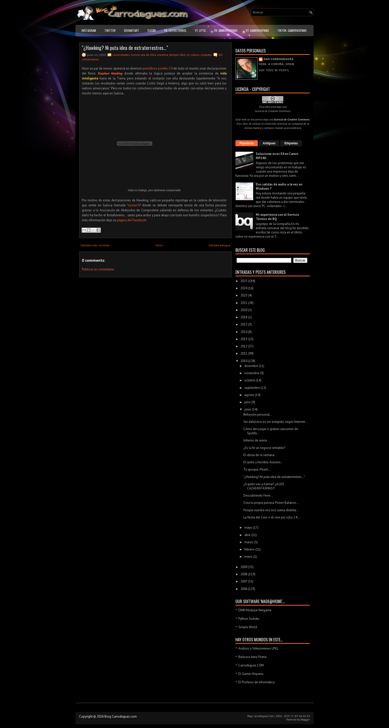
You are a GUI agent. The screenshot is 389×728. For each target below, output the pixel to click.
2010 (244, 361)
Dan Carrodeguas (278, 59)
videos (195, 55)
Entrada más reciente (95, 245)
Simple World (247, 627)
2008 (244, 574)
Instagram (89, 30)
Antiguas (269, 143)
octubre (250, 380)
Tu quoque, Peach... (257, 469)
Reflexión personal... (257, 414)
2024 (244, 288)
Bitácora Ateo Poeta (252, 657)
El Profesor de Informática (256, 682)
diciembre (251, 366)
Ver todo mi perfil (274, 70)
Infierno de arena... (256, 440)
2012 (244, 346)
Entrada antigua (219, 245)
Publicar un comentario (98, 269)
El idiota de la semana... (260, 455)
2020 (244, 310)
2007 (244, 581)
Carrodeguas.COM (251, 665)
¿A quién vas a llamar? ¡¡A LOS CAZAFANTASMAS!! (263, 486)
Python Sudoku (248, 619)
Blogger (305, 719)
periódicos (150, 68)
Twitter (110, 30)
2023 (244, 295)
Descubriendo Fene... (258, 495)
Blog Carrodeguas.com (120, 716)
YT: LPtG (200, 30)
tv (188, 55)
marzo (249, 542)
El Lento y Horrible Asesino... (263, 462)
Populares (246, 143)
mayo (248, 527)
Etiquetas (291, 143)
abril (247, 535)
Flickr (152, 30)
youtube (206, 55)
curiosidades (121, 55)
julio (247, 402)
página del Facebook (131, 220)
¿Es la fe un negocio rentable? (264, 448)
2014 (244, 332)
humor (135, 55)
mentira (162, 55)
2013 (244, 339)
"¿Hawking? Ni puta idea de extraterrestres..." (125, 47)
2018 (244, 317)
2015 (244, 324)
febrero (249, 549)
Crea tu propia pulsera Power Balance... (271, 503)
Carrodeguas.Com (263, 716)
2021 (244, 303)
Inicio (159, 245)
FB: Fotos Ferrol (175, 30)
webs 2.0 (166, 68)
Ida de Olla (148, 55)
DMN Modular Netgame (254, 610)
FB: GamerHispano (225, 30)
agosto (249, 395)
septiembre (252, 388)
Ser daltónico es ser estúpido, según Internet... (275, 422)
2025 (244, 281)
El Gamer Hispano (250, 674)
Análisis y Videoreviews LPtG (258, 648)
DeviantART (131, 30)
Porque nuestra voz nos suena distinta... (271, 510)
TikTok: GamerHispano (292, 30)
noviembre (252, 373)
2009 (244, 567)
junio (248, 409)
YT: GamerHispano (257, 30)
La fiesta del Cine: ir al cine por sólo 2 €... (271, 517)
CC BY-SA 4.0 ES (300, 716)
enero (248, 556)
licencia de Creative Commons (272, 111)
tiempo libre (177, 55)
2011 (244, 353)
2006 (244, 589)
